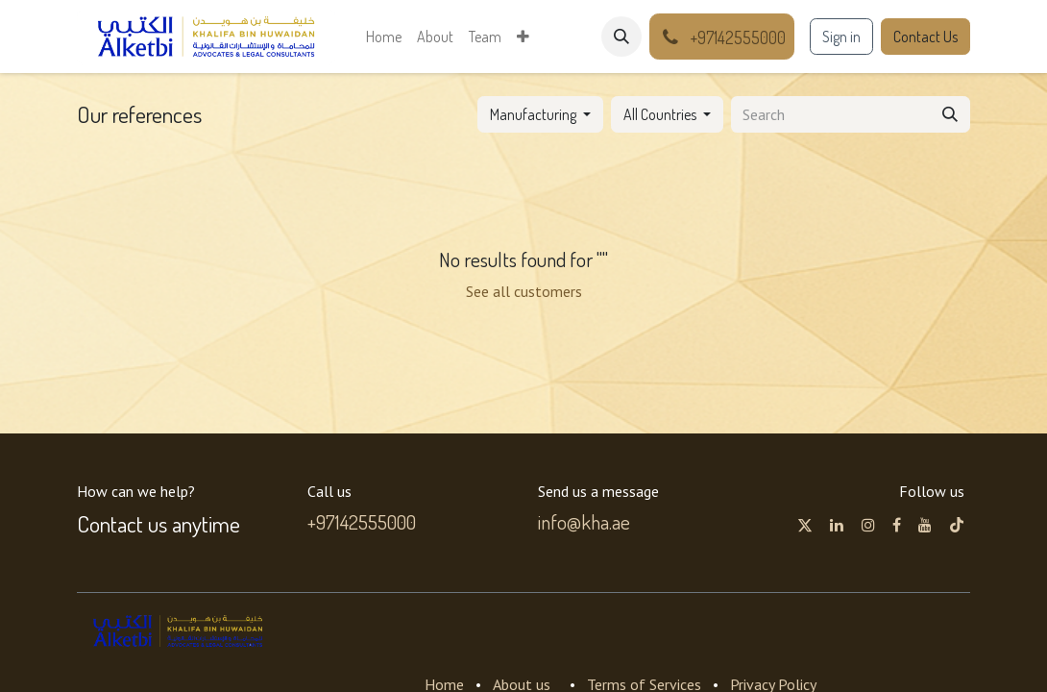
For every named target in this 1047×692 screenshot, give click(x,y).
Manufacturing (533, 114)
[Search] (950, 114)
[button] (621, 36)
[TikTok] (956, 524)
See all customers (524, 291)
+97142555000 (361, 521)
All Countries (659, 114)
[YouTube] (925, 524)
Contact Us (925, 36)
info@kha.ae (584, 521)
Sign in (841, 36)
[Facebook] (897, 524)
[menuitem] (383, 36)
